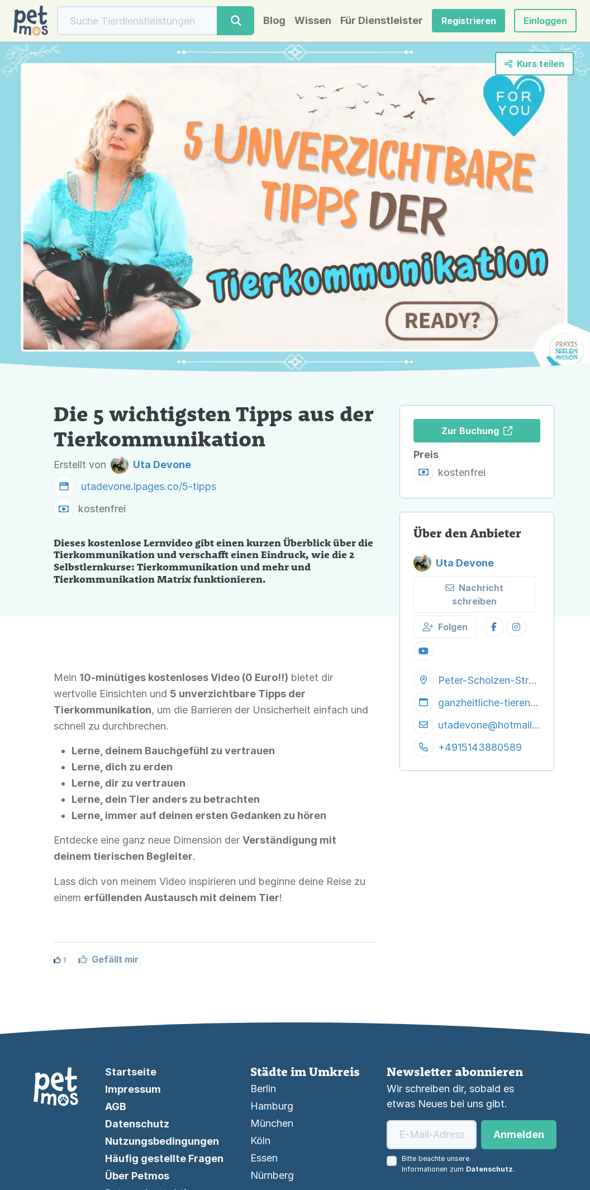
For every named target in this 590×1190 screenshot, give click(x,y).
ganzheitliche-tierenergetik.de (489, 702)
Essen (264, 1158)
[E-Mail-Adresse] (432, 1134)
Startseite (130, 1072)
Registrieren (468, 20)
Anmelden (518, 1134)
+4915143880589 (480, 747)
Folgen (445, 626)
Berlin (263, 1088)
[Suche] (137, 20)
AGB (115, 1106)
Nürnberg (272, 1175)
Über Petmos (137, 1176)
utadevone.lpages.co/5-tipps (148, 486)
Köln (260, 1140)
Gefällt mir (108, 959)
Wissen (312, 21)
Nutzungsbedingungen (162, 1141)
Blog (274, 21)
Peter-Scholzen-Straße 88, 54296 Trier (489, 680)
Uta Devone (453, 563)
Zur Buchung (476, 430)
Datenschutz (137, 1124)
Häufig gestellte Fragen (164, 1158)
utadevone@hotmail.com (489, 725)
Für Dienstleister (381, 21)
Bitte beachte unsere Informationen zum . (458, 1163)
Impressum (133, 1089)
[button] (545, 20)
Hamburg (271, 1106)
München (271, 1123)
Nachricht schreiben (474, 594)
